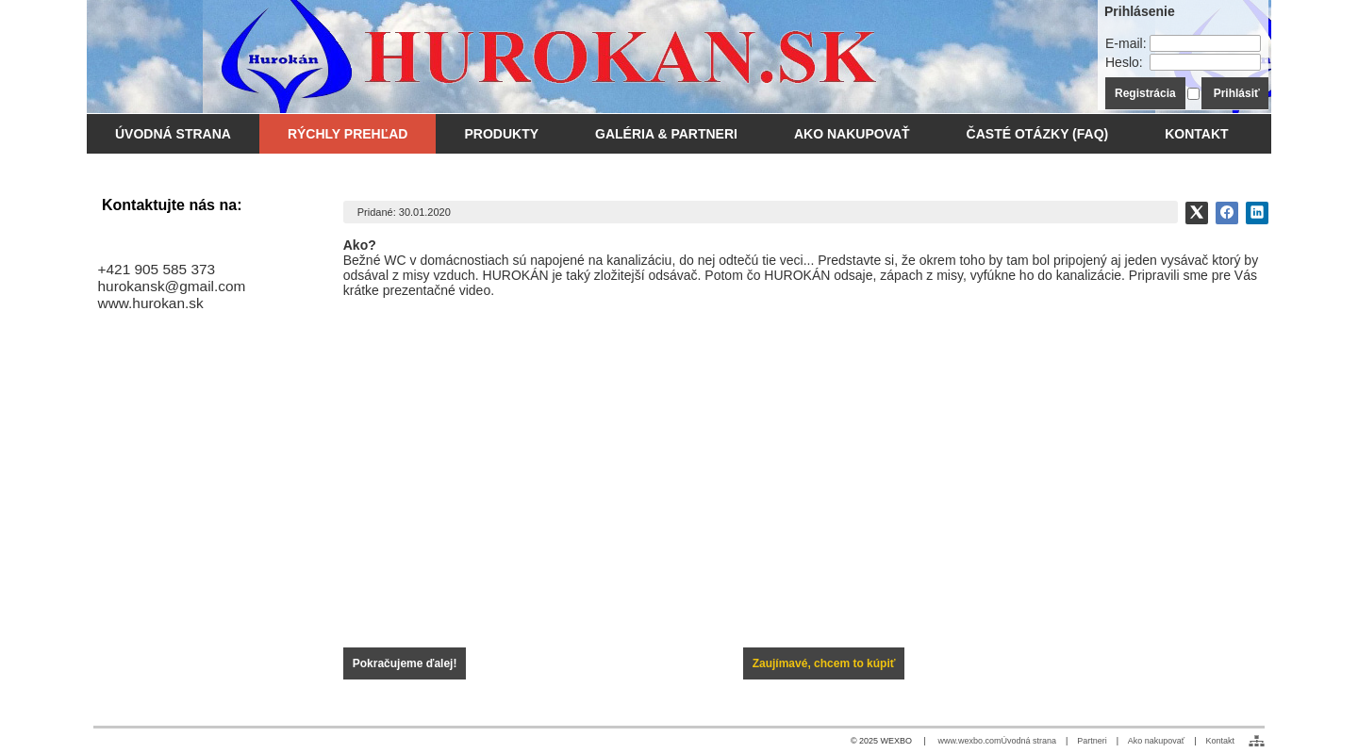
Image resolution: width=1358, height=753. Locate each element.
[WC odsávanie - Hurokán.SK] (532, 56)
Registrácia (1145, 93)
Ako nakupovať (1156, 740)
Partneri (1092, 740)
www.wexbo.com (969, 740)
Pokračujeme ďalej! (405, 663)
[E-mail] (1205, 43)
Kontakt (1219, 740)
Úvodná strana (1028, 740)
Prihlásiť (1237, 93)
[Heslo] (1205, 62)
